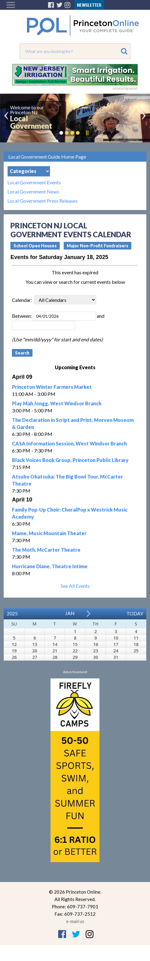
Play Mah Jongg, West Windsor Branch (56, 403)
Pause (87, 133)
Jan (70, 613)
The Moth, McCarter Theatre (46, 550)
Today (134, 613)
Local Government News (33, 191)
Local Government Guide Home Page (47, 157)
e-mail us (75, 921)
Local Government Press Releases (42, 201)
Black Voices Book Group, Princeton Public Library (70, 460)
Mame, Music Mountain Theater (49, 533)
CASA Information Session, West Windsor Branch (69, 443)
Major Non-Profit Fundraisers (97, 245)
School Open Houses (35, 245)
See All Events (75, 586)
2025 (12, 613)
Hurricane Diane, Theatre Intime (50, 566)
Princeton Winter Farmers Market (52, 387)
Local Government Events (34, 182)
